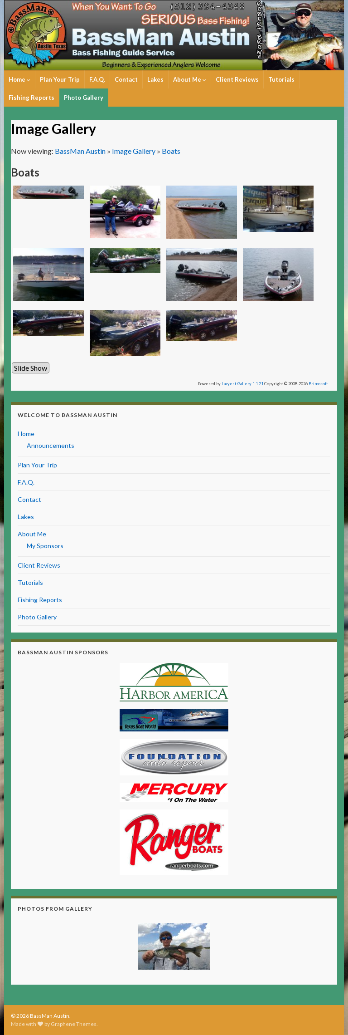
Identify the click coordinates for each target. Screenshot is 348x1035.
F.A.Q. (97, 79)
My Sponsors (45, 545)
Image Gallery (133, 151)
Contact (126, 79)
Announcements (50, 445)
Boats (171, 151)
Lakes (155, 79)
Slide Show (30, 367)
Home (19, 79)
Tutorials (281, 79)
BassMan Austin (80, 151)
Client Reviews (237, 79)
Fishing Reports (31, 97)
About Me (189, 79)
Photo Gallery (83, 97)
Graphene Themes (74, 1023)
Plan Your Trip (60, 79)
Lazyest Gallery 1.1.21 (242, 383)
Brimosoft (318, 383)
